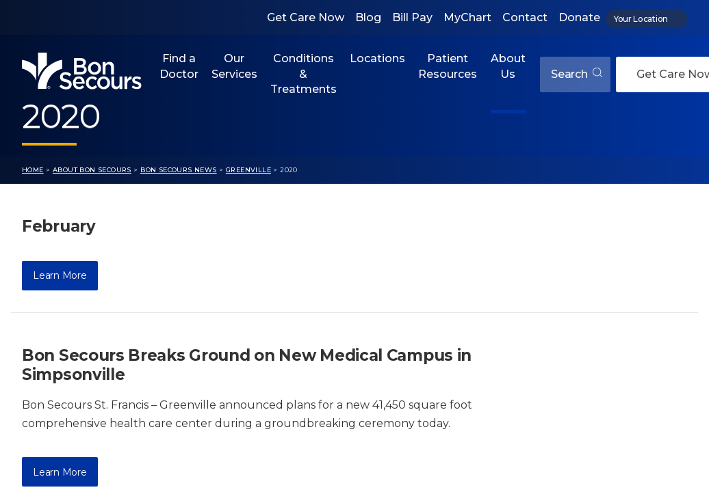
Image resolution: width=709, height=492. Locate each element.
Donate (579, 17)
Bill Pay (412, 17)
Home (33, 170)
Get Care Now (305, 17)
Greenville (248, 170)
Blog (368, 17)
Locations (377, 58)
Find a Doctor (178, 66)
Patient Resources (447, 66)
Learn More (59, 275)
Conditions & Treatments (303, 74)
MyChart (467, 17)
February (59, 226)
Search (576, 74)
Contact (524, 17)
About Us (508, 66)
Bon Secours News (178, 170)
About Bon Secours (92, 170)
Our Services (234, 66)
